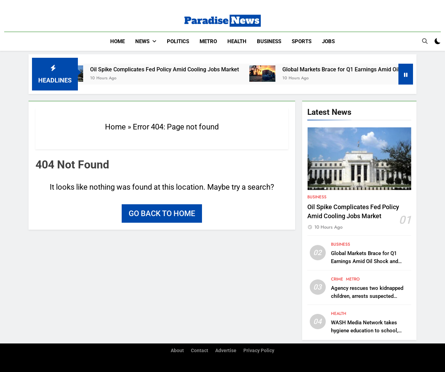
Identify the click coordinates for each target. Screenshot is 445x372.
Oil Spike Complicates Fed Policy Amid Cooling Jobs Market (169, 69)
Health (236, 41)
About (177, 351)
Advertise (225, 351)
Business (269, 41)
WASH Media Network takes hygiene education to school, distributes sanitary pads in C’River (371, 330)
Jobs (328, 41)
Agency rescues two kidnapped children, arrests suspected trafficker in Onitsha (367, 296)
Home (117, 41)
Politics (178, 41)
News (142, 41)
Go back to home (162, 213)
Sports (302, 41)
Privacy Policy (258, 351)
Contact (199, 351)
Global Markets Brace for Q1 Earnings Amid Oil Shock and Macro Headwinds (364, 261)
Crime (337, 279)
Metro (208, 41)
